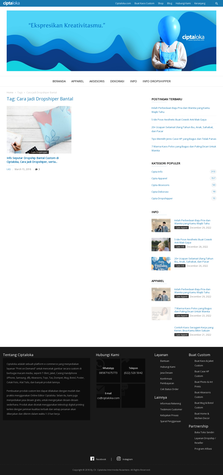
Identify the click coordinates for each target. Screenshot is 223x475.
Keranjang (199, 3)
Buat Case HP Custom (202, 374)
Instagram (125, 459)
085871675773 (108, 370)
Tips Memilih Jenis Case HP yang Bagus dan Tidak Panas (184, 139)
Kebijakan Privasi (169, 415)
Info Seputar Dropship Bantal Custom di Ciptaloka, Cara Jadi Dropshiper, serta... (33, 160)
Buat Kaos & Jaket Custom (204, 363)
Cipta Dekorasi (180, 192)
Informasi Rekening (170, 403)
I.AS (8, 169)
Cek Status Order (169, 389)
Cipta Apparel (180, 178)
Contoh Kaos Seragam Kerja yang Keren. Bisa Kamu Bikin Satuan (193, 329)
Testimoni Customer (171, 409)
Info (133, 81)
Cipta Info (180, 172)
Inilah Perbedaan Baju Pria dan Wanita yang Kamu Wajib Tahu (181, 110)
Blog (169, 3)
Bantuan (164, 361)
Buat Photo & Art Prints (204, 384)
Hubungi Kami (183, 3)
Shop (161, 3)
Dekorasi (117, 81)
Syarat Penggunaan (170, 421)
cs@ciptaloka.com (108, 395)
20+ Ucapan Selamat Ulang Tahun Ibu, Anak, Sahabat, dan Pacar (182, 129)
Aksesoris (96, 81)
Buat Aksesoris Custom (203, 395)
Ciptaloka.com (123, 3)
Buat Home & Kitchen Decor (202, 416)
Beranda (59, 81)
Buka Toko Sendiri (204, 432)
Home (10, 92)
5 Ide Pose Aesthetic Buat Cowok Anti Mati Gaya (179, 119)
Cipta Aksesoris (180, 185)
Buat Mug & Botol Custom (204, 405)
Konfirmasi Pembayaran (167, 381)
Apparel (77, 81)
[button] (216, 3)
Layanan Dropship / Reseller (205, 440)
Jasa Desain (166, 372)
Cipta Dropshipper (39, 152)
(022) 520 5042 (133, 370)
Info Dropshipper (157, 81)
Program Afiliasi (203, 448)
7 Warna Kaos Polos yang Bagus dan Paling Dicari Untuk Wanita (184, 148)
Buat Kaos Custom (144, 3)
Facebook (98, 459)
